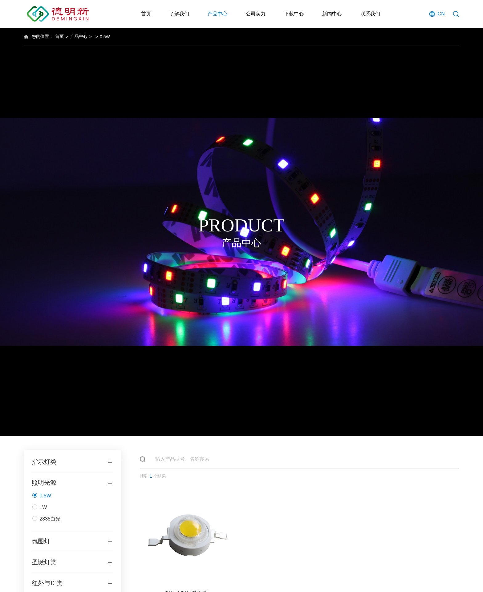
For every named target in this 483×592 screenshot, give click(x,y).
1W (39, 508)
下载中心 (294, 13)
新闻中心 (332, 13)
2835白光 (46, 520)
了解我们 (179, 13)
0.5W (105, 36)
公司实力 (256, 13)
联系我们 (370, 13)
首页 (146, 13)
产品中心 (217, 13)
